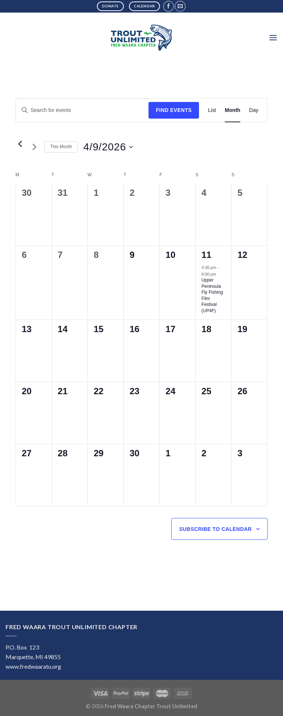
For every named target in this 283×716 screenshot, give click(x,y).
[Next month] (34, 147)
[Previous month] (19, 144)
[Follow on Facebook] (168, 6)
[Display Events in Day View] (253, 110)
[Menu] (273, 37)
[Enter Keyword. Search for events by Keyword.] (82, 110)
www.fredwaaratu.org (33, 666)
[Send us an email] (180, 6)
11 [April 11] (207, 255)
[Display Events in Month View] (232, 110)
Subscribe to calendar (215, 529)
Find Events (174, 110)
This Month (61, 146)
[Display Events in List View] (212, 110)
